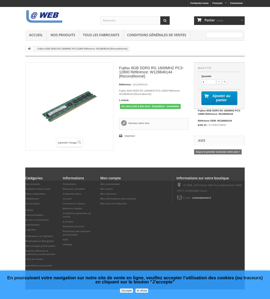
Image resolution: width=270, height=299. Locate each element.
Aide (65, 239)
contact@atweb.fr (201, 198)
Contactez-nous (199, 3)
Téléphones (32, 199)
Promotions (69, 184)
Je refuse (141, 290)
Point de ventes (34, 259)
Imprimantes (32, 225)
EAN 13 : (203, 125)
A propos (68, 221)
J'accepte (126, 290)
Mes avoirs (106, 189)
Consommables (34, 215)
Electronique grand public (40, 246)
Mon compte (110, 178)
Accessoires (32, 203)
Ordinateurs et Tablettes (39, 236)
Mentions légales (72, 208)
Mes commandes (110, 184)
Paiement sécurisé (73, 226)
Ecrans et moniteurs (37, 220)
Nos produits (62, 35)
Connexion (236, 3)
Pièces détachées (35, 194)
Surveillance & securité (38, 265)
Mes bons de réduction (113, 203)
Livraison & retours (74, 203)
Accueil (36, 35)
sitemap (67, 244)
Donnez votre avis (138, 123)
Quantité (206, 76)
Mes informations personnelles (118, 199)
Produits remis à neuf (37, 189)
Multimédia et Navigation (39, 241)
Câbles (29, 210)
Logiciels (30, 229)
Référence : (125, 84)
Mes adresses (108, 194)
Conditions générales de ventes (156, 35)
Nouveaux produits (74, 189)
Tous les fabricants (101, 35)
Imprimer (130, 135)
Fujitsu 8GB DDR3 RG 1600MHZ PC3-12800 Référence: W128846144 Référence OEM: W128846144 (219, 115)
